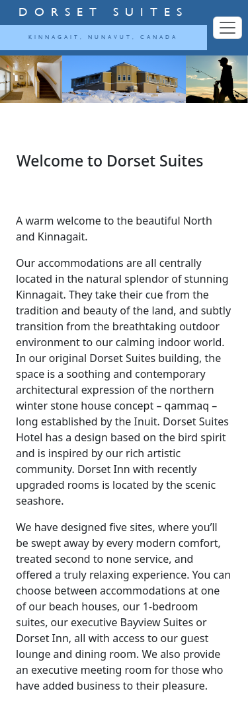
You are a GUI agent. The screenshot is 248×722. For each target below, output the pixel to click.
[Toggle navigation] (227, 28)
